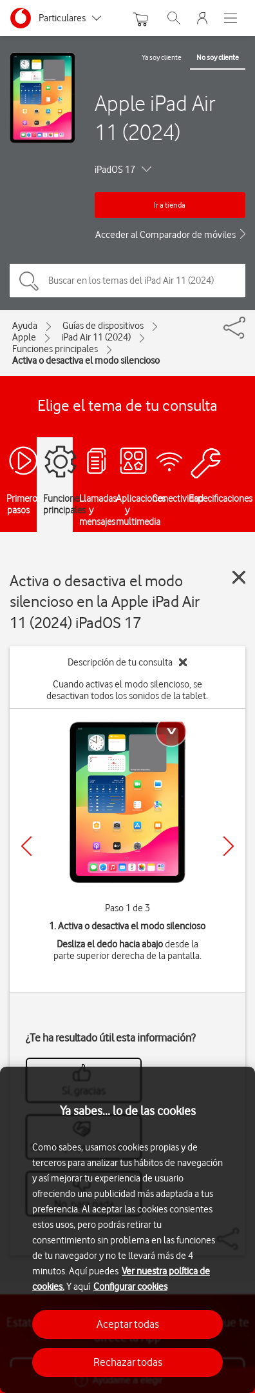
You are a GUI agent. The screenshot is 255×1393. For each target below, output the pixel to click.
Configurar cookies (130, 1286)
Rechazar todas (127, 1362)
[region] (127, 1230)
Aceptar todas (128, 1324)
